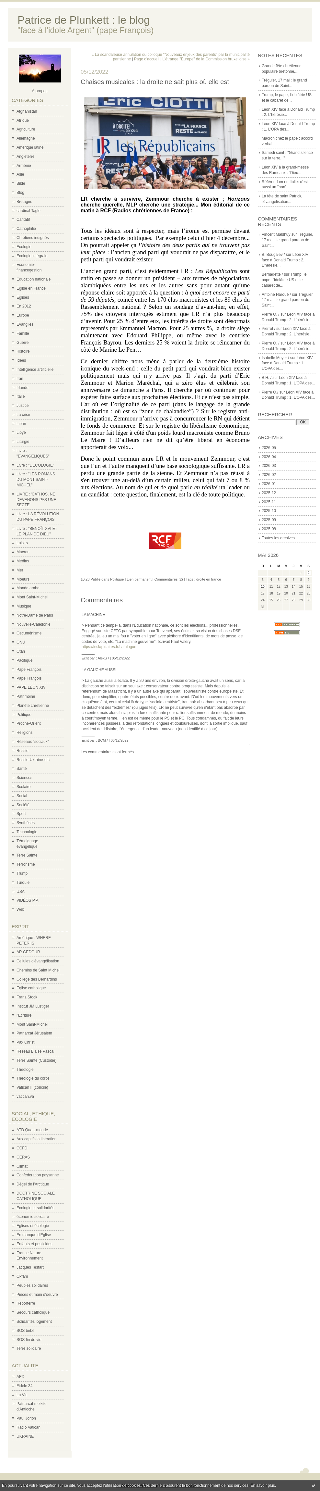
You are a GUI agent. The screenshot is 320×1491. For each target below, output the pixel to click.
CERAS (23, 1157)
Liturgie (23, 441)
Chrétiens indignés (33, 237)
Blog (20, 192)
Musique (24, 606)
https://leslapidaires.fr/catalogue (109, 647)
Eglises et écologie (33, 1225)
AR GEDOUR (28, 952)
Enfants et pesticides (34, 1244)
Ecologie (24, 246)
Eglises (23, 297)
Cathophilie (26, 228)
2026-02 (269, 474)
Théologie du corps (33, 1078)
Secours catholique (33, 1312)
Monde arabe (28, 588)
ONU (21, 642)
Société (23, 805)
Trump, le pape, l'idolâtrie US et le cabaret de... (284, 280)
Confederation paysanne (38, 1175)
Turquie (23, 882)
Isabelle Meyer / (275, 358)
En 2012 (24, 306)
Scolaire (23, 786)
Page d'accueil (146, 59)
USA (21, 891)
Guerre (23, 342)
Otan (21, 651)
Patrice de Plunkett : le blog (83, 20)
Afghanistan (27, 111)
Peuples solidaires (32, 1285)
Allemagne (26, 138)
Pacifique (24, 660)
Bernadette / (272, 274)
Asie (20, 174)
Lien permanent (139, 579)
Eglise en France (31, 288)
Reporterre (26, 1303)
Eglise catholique (31, 988)
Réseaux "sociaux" (33, 741)
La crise (23, 414)
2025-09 (269, 520)
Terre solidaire (29, 1348)
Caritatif (23, 219)
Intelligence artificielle (35, 369)
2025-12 (269, 493)
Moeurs (23, 579)
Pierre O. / (271, 314)
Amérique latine (30, 147)
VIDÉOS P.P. (28, 900)
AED (21, 1376)
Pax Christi (26, 1042)
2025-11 (269, 502)
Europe (23, 315)
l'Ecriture (24, 1015)
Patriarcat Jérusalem (34, 1033)
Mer (20, 570)
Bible (21, 183)
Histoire (23, 351)
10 (263, 586)
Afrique (23, 120)
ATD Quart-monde (32, 1130)
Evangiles (25, 324)
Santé (22, 768)
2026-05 (269, 447)
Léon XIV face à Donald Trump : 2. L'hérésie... (285, 260)
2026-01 (269, 484)
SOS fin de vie (29, 1339)
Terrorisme (26, 864)
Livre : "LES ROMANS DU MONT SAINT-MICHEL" (36, 479)
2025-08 (269, 529)
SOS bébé (25, 1330)
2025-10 (269, 510)
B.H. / (266, 377)
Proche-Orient (29, 723)
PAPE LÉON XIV (31, 687)
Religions (24, 732)
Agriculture (26, 129)
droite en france (208, 579)
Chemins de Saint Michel (38, 970)
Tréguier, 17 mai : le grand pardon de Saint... (287, 240)
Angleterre (25, 156)
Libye (21, 432)
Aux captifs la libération (36, 1139)
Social (22, 796)
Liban (21, 423)
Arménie (24, 165)
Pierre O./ (270, 392)
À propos (39, 91)
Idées (21, 360)
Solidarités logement (34, 1321)
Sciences (24, 777)
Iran (20, 378)
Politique (24, 714)
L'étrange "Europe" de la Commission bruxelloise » (206, 59)
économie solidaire (33, 1216)
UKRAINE (25, 1436)
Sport (21, 813)
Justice (23, 405)
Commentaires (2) (168, 579)
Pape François (29, 669)
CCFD (22, 1148)
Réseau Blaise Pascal (35, 1051)
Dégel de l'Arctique (33, 1184)
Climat (22, 1166)
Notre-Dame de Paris (35, 615)
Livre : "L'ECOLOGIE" (35, 465)
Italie (21, 396)
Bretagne (24, 201)
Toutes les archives (278, 538)
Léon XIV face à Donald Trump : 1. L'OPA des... (287, 363)
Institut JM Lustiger (33, 1006)
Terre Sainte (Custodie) (36, 1060)
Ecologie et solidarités (35, 1208)
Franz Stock (27, 997)
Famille (23, 333)
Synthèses (26, 823)
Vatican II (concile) (32, 1087)
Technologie (27, 832)
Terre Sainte (27, 855)
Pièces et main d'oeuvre (37, 1294)
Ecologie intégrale (32, 256)
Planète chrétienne (33, 705)
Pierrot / (268, 328)
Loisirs (22, 543)
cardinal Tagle (28, 210)
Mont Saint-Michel (32, 597)
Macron (23, 552)
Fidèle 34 (24, 1386)
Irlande (23, 387)
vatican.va (25, 1096)
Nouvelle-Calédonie (34, 624)
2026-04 (269, 457)
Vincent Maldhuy (276, 234)
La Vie (22, 1395)
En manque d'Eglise (34, 1235)
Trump (22, 873)
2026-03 (269, 465)
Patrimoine (26, 696)
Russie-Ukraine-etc (33, 760)
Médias (23, 561)
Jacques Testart (30, 1267)
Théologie (25, 1069)
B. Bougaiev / (273, 254)
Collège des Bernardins (37, 979)
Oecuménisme (29, 633)
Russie (23, 750)
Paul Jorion (26, 1418)
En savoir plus (262, 1485)
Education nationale (34, 279)
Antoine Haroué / (276, 294)
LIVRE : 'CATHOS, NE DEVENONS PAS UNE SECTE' (36, 499)
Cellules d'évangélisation (38, 961)
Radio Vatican (28, 1427)
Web (20, 909)
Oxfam (22, 1276)
